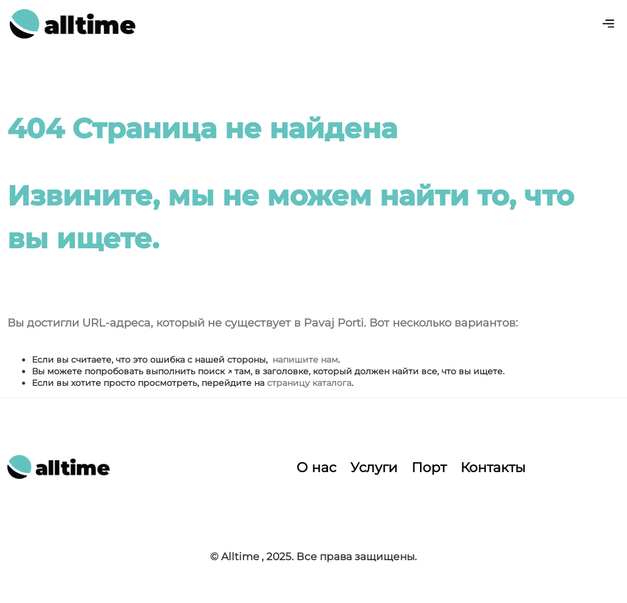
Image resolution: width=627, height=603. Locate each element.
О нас (316, 467)
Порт (428, 467)
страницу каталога (309, 382)
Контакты (492, 467)
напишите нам (305, 359)
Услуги (373, 467)
